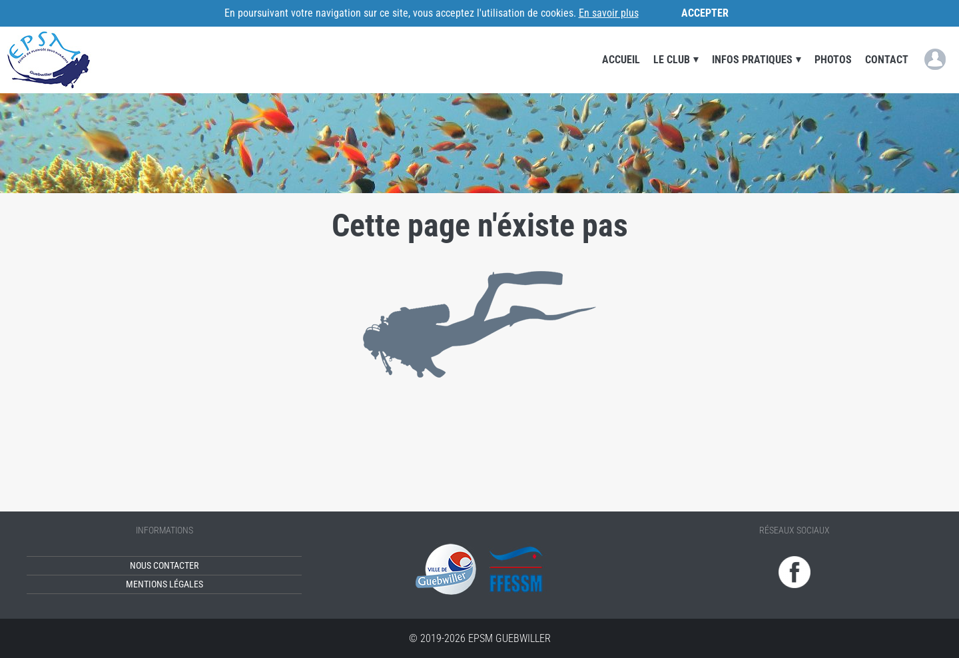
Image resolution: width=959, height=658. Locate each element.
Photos (833, 59)
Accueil (621, 59)
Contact (886, 59)
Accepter (705, 13)
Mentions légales (164, 584)
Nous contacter (164, 565)
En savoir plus (609, 13)
